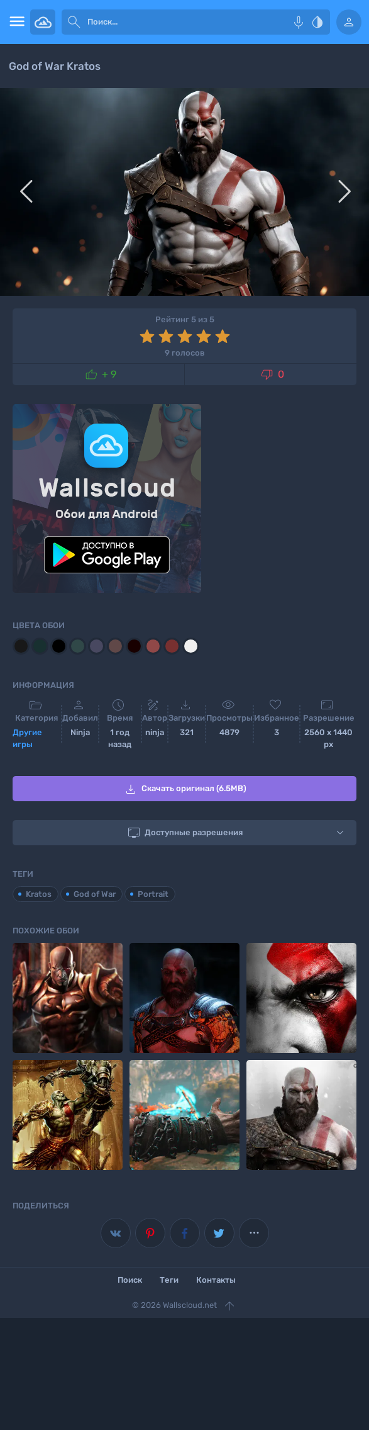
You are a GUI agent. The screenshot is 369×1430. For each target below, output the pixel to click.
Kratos (39, 894)
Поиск (130, 1280)
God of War (95, 894)
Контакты (216, 1280)
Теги (169, 1280)
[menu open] (15, 22)
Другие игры (27, 738)
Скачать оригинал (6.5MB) (184, 789)
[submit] (74, 22)
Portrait (153, 894)
